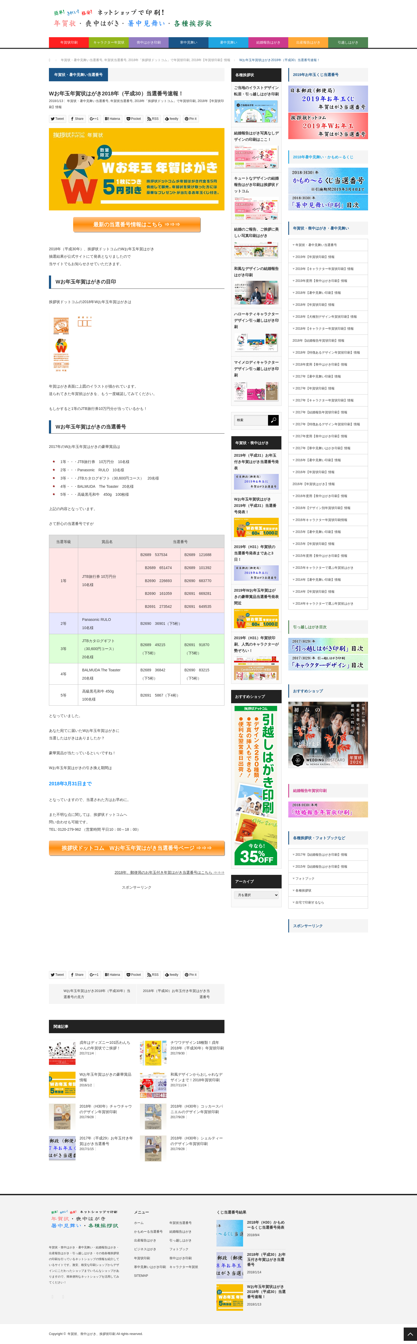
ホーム (139, 1223)
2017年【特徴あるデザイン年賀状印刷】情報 (327, 424)
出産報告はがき (308, 42)
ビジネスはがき (145, 1249)
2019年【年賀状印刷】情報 (315, 257)
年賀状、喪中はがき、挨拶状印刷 (91, 1334)
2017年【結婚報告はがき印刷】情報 (321, 855)
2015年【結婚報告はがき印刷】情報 (321, 866)
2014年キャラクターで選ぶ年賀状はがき (324, 603)
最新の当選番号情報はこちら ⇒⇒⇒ (136, 224)
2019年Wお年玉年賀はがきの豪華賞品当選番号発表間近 (256, 596)
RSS (63, 1296)
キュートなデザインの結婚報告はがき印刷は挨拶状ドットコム (256, 184)
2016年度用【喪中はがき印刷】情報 (321, 496)
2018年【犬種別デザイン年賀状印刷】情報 (326, 317)
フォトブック (305, 878)
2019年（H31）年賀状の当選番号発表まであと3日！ (254, 553)
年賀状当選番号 (121, 101)
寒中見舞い (188, 42)
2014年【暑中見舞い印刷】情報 (318, 580)
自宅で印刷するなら (309, 902)
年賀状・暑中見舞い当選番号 (88, 101)
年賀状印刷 (69, 42)
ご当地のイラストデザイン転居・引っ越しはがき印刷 (256, 91)
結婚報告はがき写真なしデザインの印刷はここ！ (256, 136)
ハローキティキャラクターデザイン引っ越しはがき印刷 (256, 320)
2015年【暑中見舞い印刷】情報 (318, 532)
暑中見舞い (228, 42)
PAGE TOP (410, 1334)
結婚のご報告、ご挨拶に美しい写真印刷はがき (256, 232)
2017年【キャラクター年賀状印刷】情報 (324, 400)
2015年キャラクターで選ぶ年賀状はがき (324, 568)
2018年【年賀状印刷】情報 (315, 305)
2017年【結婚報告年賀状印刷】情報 (321, 412)
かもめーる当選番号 (148, 1231)
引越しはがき (348, 42)
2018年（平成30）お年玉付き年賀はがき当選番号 (176, 994)
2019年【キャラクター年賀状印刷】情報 (324, 269)
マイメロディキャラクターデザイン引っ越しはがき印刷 (256, 368)
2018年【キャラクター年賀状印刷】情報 (324, 328)
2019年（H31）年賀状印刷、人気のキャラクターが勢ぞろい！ (256, 644)
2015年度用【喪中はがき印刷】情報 (321, 556)
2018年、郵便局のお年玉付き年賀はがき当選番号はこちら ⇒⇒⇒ (169, 872)
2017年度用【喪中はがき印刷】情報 (321, 436)
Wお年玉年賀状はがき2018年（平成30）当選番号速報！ (266, 1291)
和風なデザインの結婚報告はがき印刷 (256, 271)
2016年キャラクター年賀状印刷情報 (321, 520)
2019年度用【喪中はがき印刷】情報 (321, 281)
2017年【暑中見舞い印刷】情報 (318, 376)
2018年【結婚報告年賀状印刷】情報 (318, 340)
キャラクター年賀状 (108, 42)
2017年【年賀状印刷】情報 (315, 388)
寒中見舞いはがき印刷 (150, 1267)
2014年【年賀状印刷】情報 (315, 591)
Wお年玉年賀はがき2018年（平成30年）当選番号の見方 (97, 994)
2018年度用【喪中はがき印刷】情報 (321, 364)
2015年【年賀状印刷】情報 (315, 544)
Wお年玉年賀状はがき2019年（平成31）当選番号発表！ (255, 505)
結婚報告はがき (268, 42)
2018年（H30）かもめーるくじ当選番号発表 (266, 1224)
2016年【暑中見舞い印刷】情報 (318, 460)
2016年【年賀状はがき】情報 (314, 484)
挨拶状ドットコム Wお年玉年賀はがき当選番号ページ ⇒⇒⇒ (137, 848)
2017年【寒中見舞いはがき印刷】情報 (323, 448)
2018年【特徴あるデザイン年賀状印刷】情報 (327, 352)
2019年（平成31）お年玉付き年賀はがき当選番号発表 (256, 461)
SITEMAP (141, 1276)
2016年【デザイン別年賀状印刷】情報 (323, 508)
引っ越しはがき (180, 1240)
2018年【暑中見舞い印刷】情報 (318, 293)
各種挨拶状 (303, 890)
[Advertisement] (91, 928)
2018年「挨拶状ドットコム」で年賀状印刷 (165, 101)
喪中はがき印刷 (149, 42)
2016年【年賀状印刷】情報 (315, 472)
